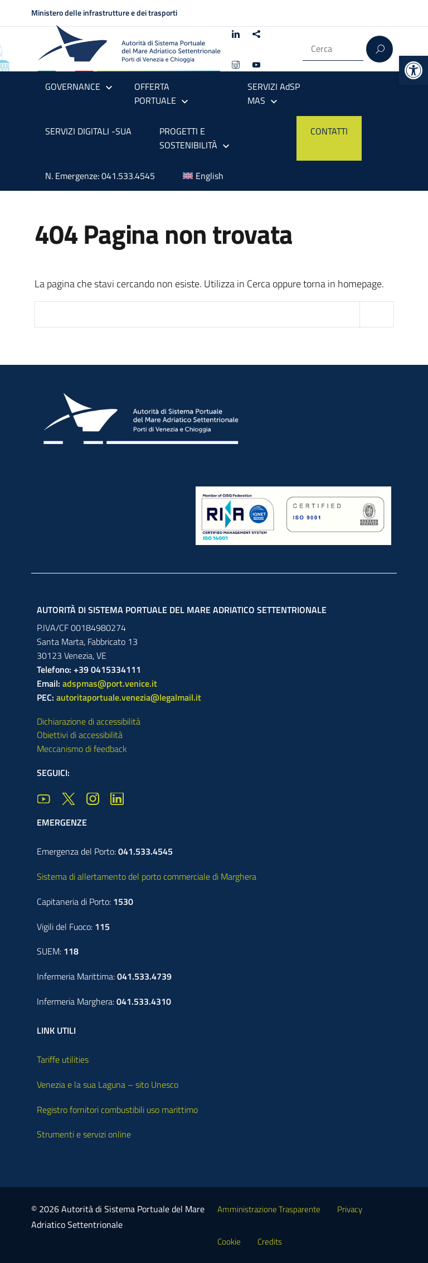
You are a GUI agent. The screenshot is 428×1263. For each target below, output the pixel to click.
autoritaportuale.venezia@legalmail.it (128, 697)
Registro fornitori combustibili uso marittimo (117, 1109)
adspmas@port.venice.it (109, 683)
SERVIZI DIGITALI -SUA (88, 131)
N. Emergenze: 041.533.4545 (100, 175)
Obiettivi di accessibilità (80, 734)
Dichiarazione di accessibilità (88, 721)
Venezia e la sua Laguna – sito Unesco (107, 1084)
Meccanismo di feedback (82, 748)
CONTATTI (329, 131)
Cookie (229, 1241)
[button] (413, 70)
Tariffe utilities (63, 1059)
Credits (269, 1241)
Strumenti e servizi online (84, 1134)
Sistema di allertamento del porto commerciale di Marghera (146, 876)
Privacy (349, 1209)
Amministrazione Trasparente (268, 1209)
